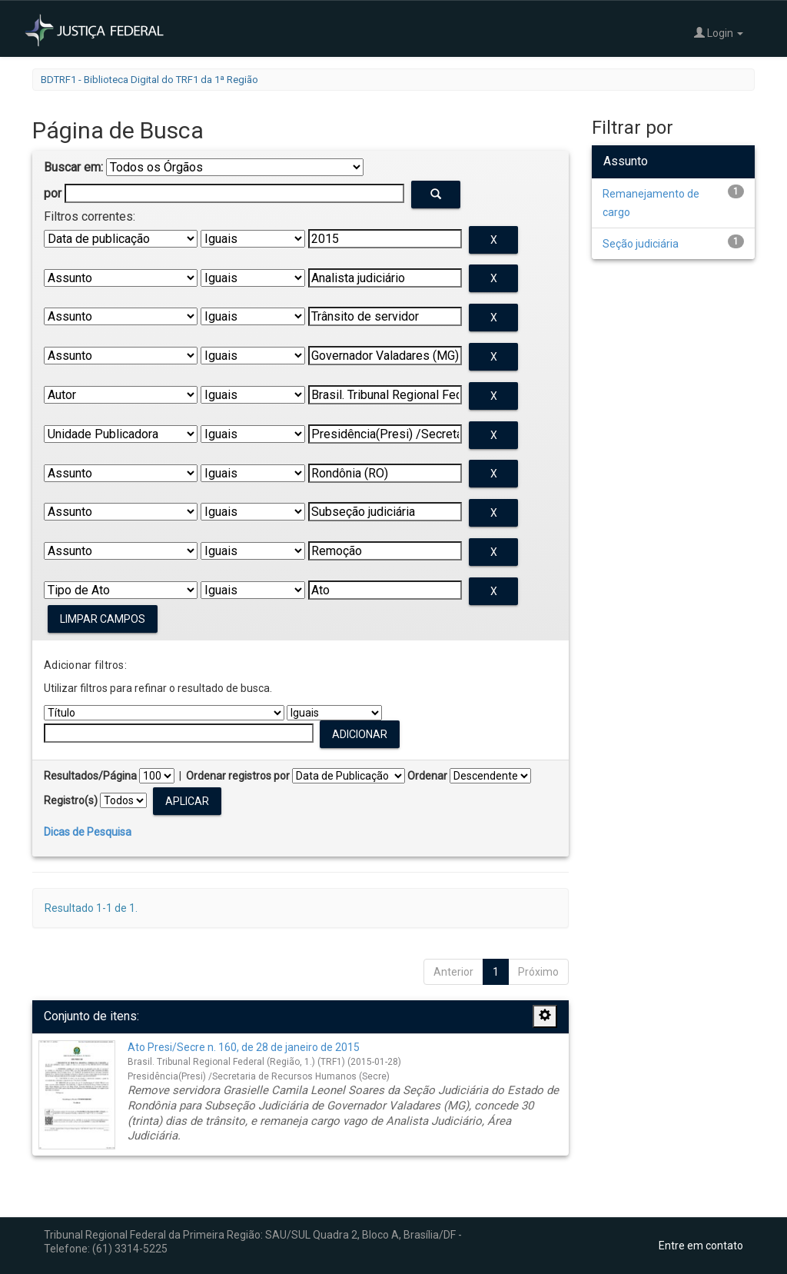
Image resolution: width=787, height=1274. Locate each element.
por (52, 193)
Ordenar (427, 776)
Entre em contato (701, 1245)
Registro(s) (71, 800)
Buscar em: (73, 167)
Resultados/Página (90, 776)
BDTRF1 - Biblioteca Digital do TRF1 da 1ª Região (149, 79)
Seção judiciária (641, 244)
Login (718, 32)
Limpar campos (102, 619)
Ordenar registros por (238, 776)
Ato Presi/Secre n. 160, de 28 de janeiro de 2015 (244, 1047)
